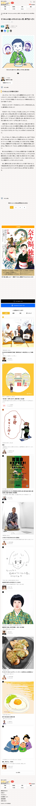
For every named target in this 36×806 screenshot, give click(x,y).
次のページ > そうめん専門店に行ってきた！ (18, 203)
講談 (31, 6)
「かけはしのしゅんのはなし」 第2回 (14, 13)
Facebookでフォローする (18, 305)
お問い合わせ (3, 800)
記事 (4, 13)
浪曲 (5, 9)
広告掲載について (4, 796)
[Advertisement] (18, 184)
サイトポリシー (4, 794)
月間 (20, 313)
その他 (13, 9)
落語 (22, 6)
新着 (5, 6)
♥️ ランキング (29, 313)
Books (22, 9)
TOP (2, 13)
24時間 (5, 313)
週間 (13, 313)
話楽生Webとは (4, 790)
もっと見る (18, 772)
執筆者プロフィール (7, 82)
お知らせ (2, 792)
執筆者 (13, 6)
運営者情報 (3, 798)
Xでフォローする (18, 301)
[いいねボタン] (2, 87)
